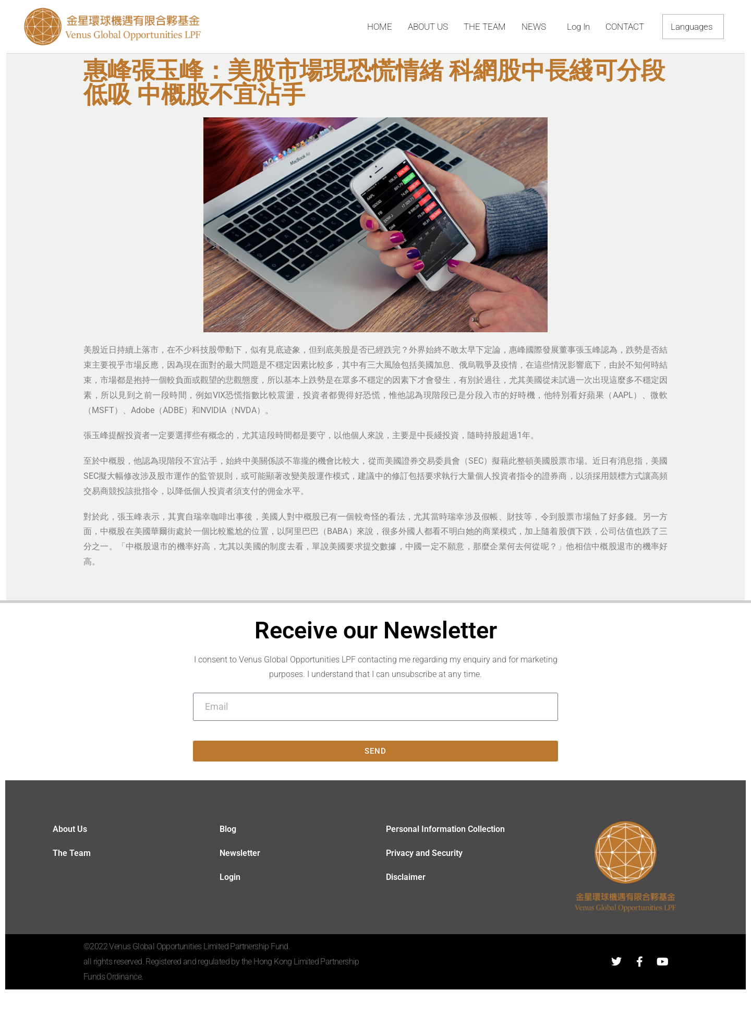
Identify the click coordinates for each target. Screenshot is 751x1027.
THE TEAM (485, 26)
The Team (72, 853)
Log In (578, 26)
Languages (694, 26)
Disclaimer (406, 877)
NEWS (536, 26)
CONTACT (624, 26)
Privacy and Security (424, 853)
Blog (228, 829)
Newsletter (240, 853)
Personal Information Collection (445, 829)
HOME (379, 26)
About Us (70, 829)
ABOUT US (428, 26)
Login (230, 877)
